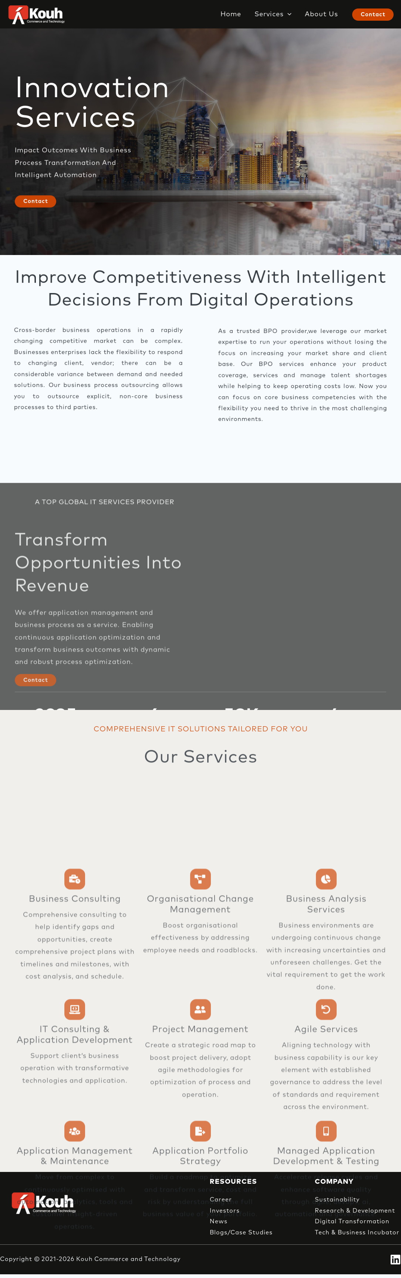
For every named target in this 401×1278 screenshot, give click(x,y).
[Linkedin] (395, 1259)
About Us (321, 14)
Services (273, 14)
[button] (288, 14)
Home (230, 14)
